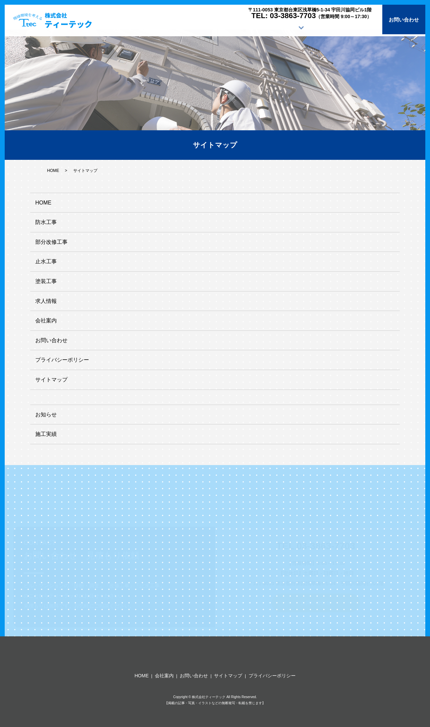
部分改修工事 (51, 242)
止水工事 (46, 261)
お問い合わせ (404, 19)
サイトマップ (51, 379)
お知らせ (46, 414)
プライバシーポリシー (62, 360)
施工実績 (281, 27)
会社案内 (362, 27)
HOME (188, 27)
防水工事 (46, 222)
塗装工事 (46, 281)
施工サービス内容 (236, 27)
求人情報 (322, 27)
